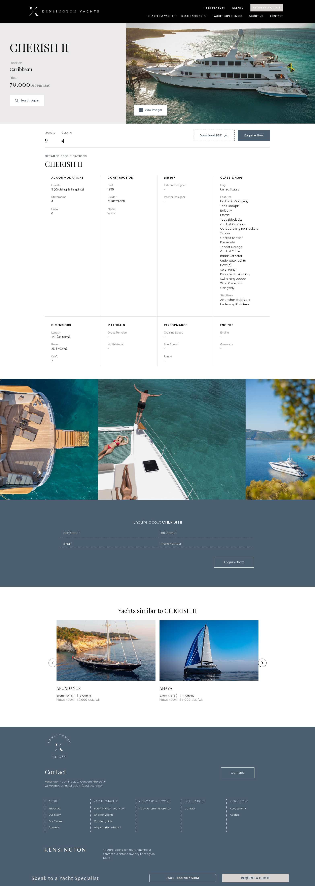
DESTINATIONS (194, 16)
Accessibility (238, 808)
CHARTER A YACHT (162, 16)
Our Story (54, 814)
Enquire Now (254, 135)
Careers (53, 827)
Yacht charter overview (109, 808)
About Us (256, 16)
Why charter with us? (107, 827)
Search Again (26, 100)
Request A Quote (267, 7)
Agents (237, 7)
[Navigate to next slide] (262, 663)
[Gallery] (157, 662)
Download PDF (214, 135)
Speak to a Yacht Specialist (65, 878)
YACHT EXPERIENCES (228, 16)
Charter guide (103, 821)
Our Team (55, 821)
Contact (276, 16)
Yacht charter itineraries (155, 808)
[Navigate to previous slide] (52, 663)
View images (151, 110)
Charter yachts (103, 814)
